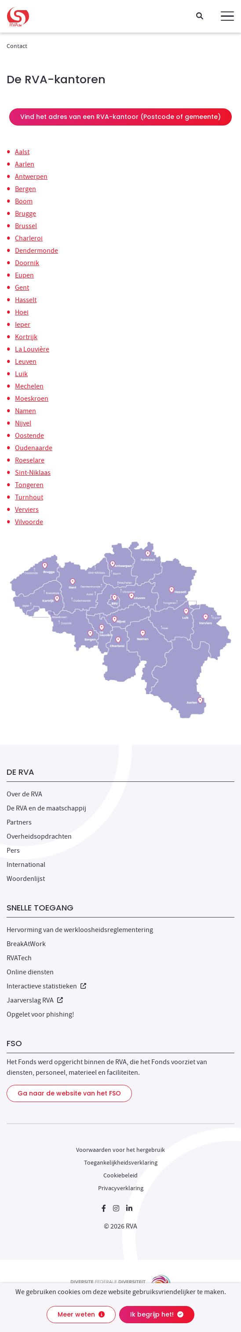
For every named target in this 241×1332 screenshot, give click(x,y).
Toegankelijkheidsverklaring (120, 1162)
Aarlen (24, 164)
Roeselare (29, 460)
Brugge (25, 213)
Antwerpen (31, 176)
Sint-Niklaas (33, 472)
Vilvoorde (29, 522)
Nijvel (23, 423)
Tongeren (29, 485)
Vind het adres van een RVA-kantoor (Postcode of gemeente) (120, 116)
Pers (13, 850)
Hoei (22, 312)
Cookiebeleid (120, 1175)
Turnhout (29, 497)
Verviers (27, 509)
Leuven (26, 361)
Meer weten (81, 1314)
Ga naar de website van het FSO (69, 1093)
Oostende (29, 435)
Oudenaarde (33, 448)
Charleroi (29, 238)
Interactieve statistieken (46, 986)
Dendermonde (36, 250)
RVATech (19, 958)
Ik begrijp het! (156, 1314)
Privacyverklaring (120, 1188)
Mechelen (29, 386)
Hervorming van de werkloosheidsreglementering (80, 929)
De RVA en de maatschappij (46, 808)
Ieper (22, 324)
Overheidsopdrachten (39, 836)
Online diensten (30, 972)
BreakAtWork (26, 944)
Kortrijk (26, 337)
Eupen (24, 275)
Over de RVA (24, 794)
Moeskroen (31, 398)
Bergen (25, 189)
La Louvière (32, 349)
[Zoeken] (199, 16)
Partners (19, 822)
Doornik (27, 263)
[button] (227, 16)
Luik (21, 374)
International (26, 864)
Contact (17, 46)
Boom (24, 201)
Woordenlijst (26, 878)
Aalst (22, 152)
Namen (25, 411)
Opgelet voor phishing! (40, 1014)
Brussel (26, 226)
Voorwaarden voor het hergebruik (120, 1150)
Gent (22, 287)
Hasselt (26, 300)
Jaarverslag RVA (35, 1000)
